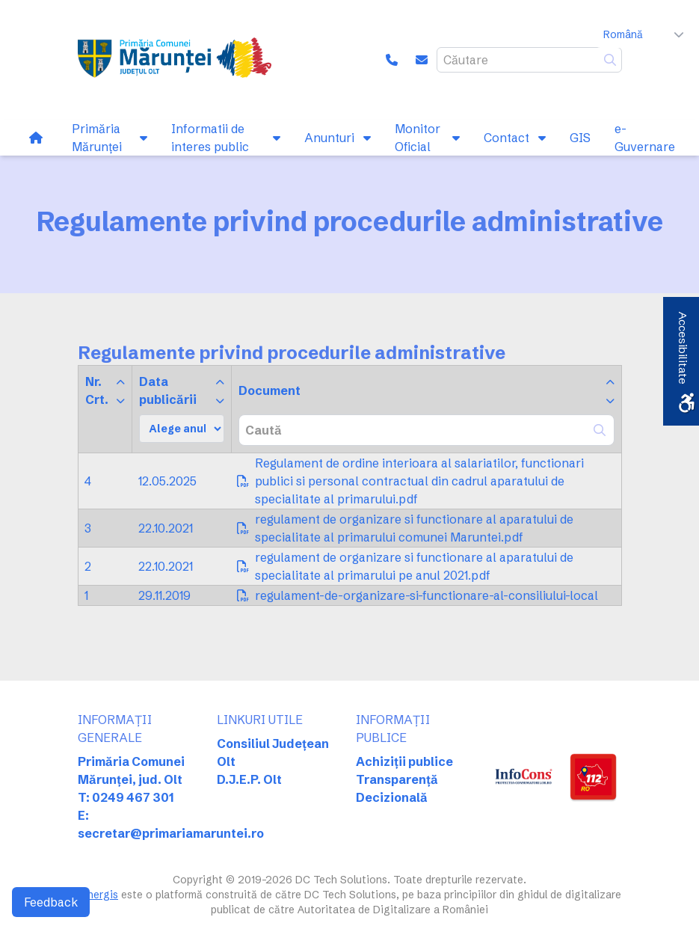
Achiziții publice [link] (404, 761)
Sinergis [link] (98, 894)
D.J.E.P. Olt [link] (249, 779)
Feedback (51, 902)
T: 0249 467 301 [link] (126, 797)
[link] (174, 60)
